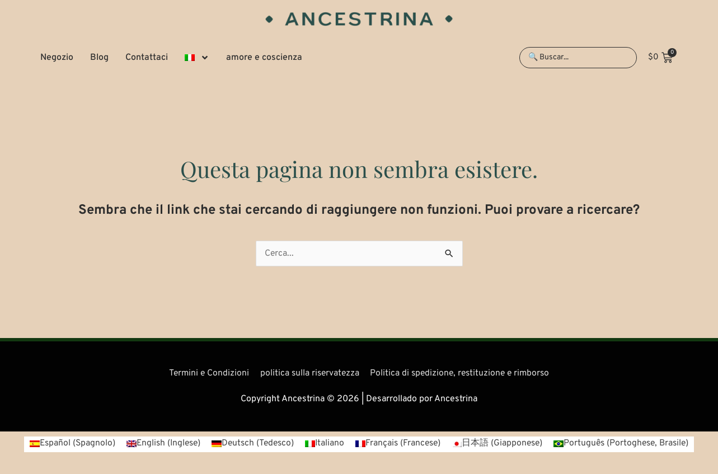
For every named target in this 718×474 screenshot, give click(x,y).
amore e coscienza (264, 57)
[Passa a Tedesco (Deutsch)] (251, 444)
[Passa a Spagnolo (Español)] (65, 444)
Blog (99, 57)
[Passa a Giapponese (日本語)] (500, 444)
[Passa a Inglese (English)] (158, 444)
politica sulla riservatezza (308, 373)
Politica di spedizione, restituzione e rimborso (462, 373)
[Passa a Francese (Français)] (399, 444)
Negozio (56, 57)
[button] (197, 58)
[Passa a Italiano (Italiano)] (324, 444)
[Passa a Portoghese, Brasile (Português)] (627, 444)
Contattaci (146, 57)
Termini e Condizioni (205, 373)
